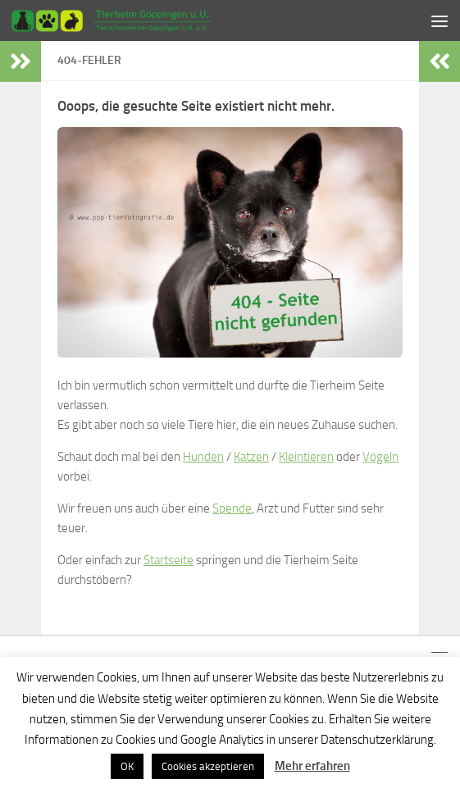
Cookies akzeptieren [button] (208, 766)
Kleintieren (306, 456)
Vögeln (380, 456)
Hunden (203, 456)
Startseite (168, 560)
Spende (232, 508)
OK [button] (127, 766)
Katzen (251, 456)
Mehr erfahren (312, 766)
